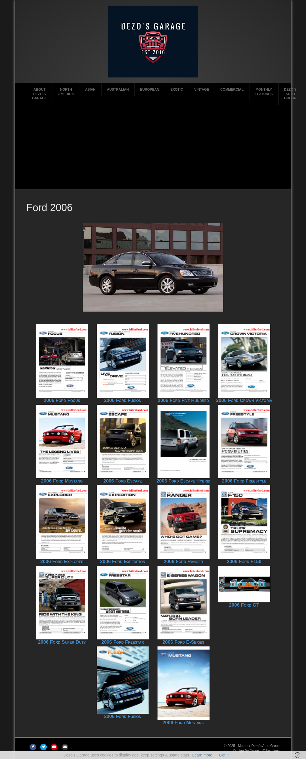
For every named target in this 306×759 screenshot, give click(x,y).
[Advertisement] (153, 147)
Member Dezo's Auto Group (259, 746)
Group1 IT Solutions (264, 751)
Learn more (202, 755)
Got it (223, 755)
